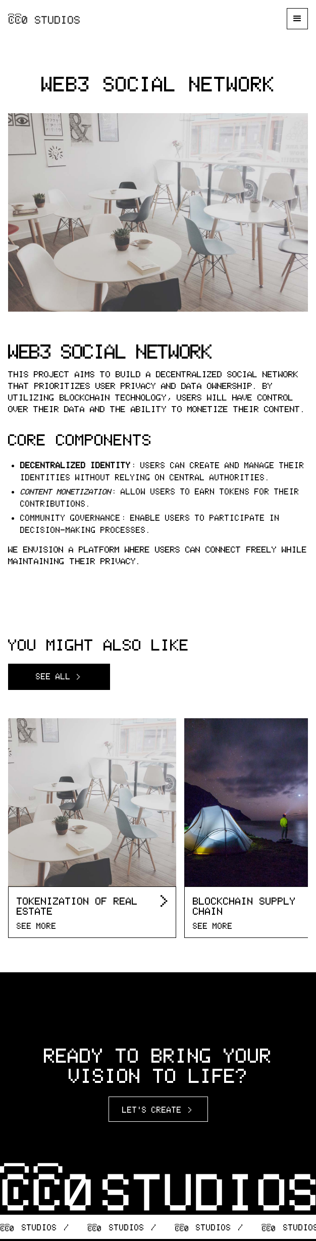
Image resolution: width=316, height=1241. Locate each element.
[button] (297, 18)
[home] (44, 18)
